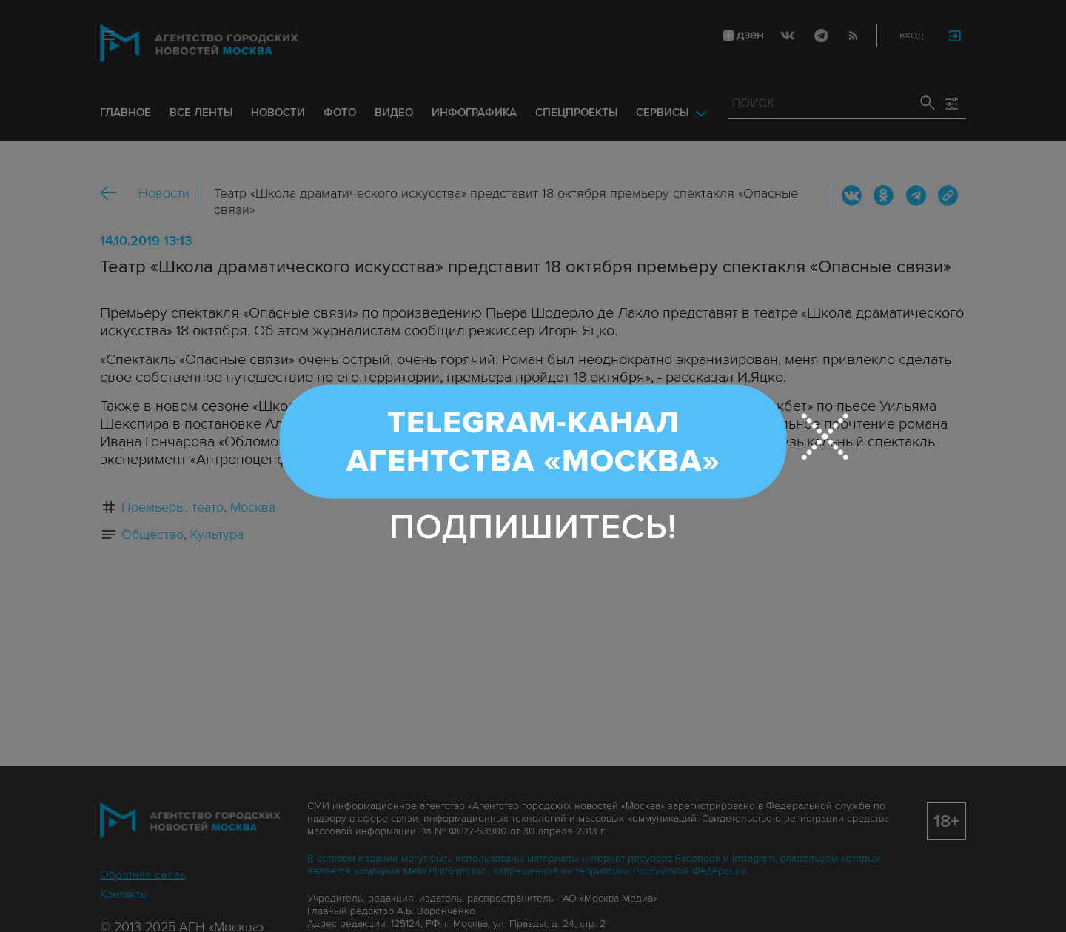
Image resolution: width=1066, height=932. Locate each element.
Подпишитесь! (533, 527)
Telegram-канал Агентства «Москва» (533, 441)
